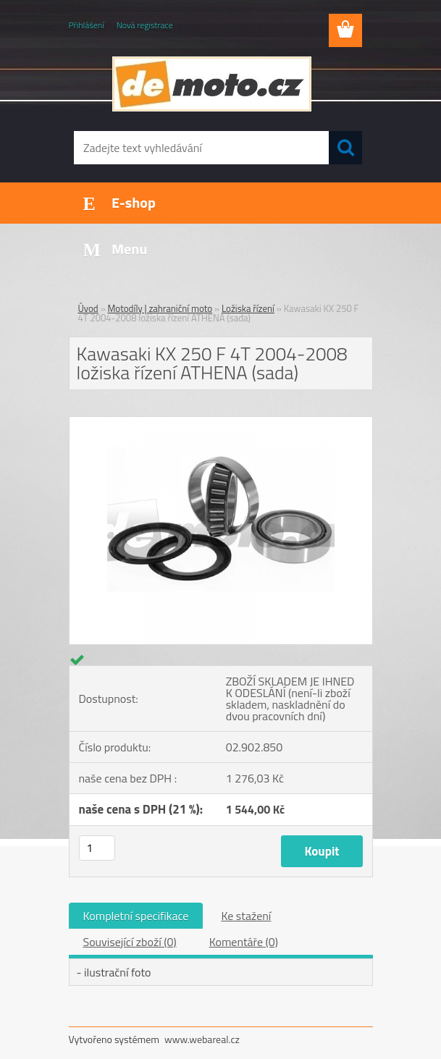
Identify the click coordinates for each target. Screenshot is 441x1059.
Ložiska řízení (248, 308)
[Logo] (211, 84)
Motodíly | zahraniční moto (160, 308)
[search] (345, 147)
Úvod (88, 308)
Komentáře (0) (243, 941)
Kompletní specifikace (136, 915)
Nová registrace (145, 25)
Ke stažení (246, 915)
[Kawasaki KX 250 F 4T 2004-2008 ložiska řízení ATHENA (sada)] (221, 422)
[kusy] (97, 848)
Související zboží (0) (130, 941)
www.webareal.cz (202, 1039)
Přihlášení (86, 25)
